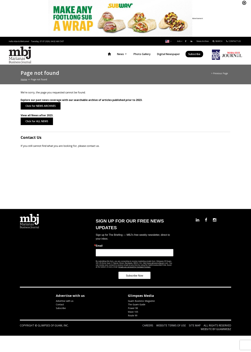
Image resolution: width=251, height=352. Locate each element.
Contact (60, 304)
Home (109, 54)
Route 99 (132, 315)
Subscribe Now (134, 275)
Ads (179, 41)
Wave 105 (133, 311)
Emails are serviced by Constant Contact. (134, 267)
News (120, 54)
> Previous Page (219, 73)
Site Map (195, 325)
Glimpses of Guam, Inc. (53, 325)
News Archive (203, 41)
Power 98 (133, 308)
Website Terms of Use (171, 325)
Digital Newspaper (168, 54)
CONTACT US (233, 41)
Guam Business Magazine (141, 300)
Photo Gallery (142, 54)
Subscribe (194, 54)
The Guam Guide (136, 304)
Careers (147, 325)
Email (99, 246)
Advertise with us (64, 300)
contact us (93, 146)
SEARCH (217, 41)
